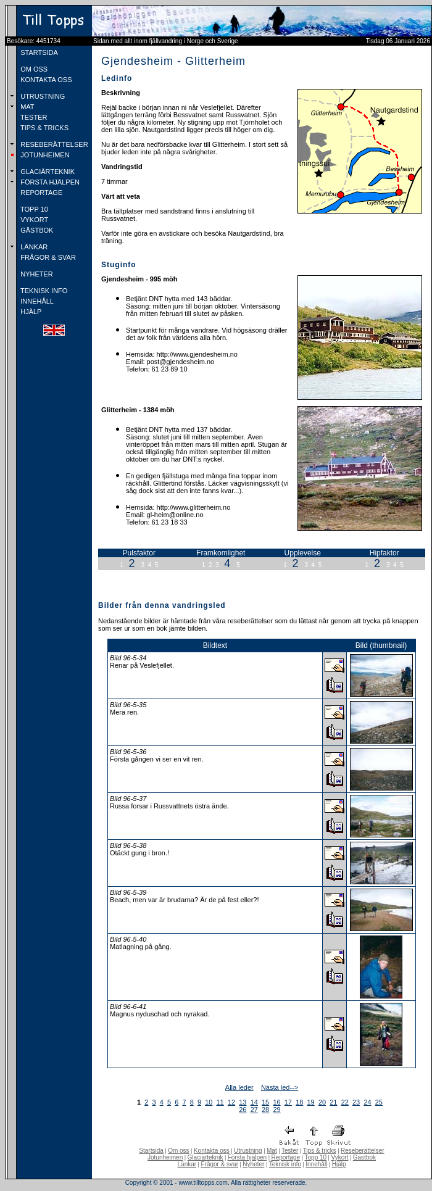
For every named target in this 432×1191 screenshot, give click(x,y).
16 (276, 1102)
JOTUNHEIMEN (44, 155)
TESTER (33, 117)
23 (356, 1102)
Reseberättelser (362, 1150)
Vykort (339, 1157)
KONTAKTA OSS (45, 79)
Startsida (151, 1150)
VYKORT (33, 219)
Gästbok (364, 1157)
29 (276, 1109)
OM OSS (33, 69)
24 (367, 1102)
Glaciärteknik (205, 1157)
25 (379, 1102)
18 (299, 1102)
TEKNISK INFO (43, 290)
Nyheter (253, 1164)
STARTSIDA (38, 52)
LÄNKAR (33, 247)
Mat (272, 1150)
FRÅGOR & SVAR (47, 257)
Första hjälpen (247, 1157)
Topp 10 (316, 1157)
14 (254, 1102)
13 (242, 1102)
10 (208, 1102)
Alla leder (239, 1087)
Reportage (285, 1157)
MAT (26, 106)
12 (231, 1102)
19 (311, 1102)
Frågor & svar (219, 1164)
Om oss (178, 1150)
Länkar (187, 1164)
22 (345, 1102)
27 (254, 1109)
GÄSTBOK (36, 230)
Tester (289, 1150)
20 (322, 1102)
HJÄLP (30, 311)
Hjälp (339, 1164)
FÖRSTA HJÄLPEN (49, 182)
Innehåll (316, 1164)
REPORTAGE (40, 192)
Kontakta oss (212, 1150)
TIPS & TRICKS (44, 127)
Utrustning (248, 1150)
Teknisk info (285, 1164)
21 (333, 1102)
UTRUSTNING (42, 96)
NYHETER (36, 274)
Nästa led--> (279, 1087)
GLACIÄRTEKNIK (47, 171)
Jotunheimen (165, 1157)
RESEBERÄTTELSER (53, 144)
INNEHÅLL (36, 301)
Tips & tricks (319, 1150)
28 (265, 1109)
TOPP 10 (33, 209)
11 (220, 1102)
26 (242, 1109)
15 (265, 1102)
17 (288, 1102)
